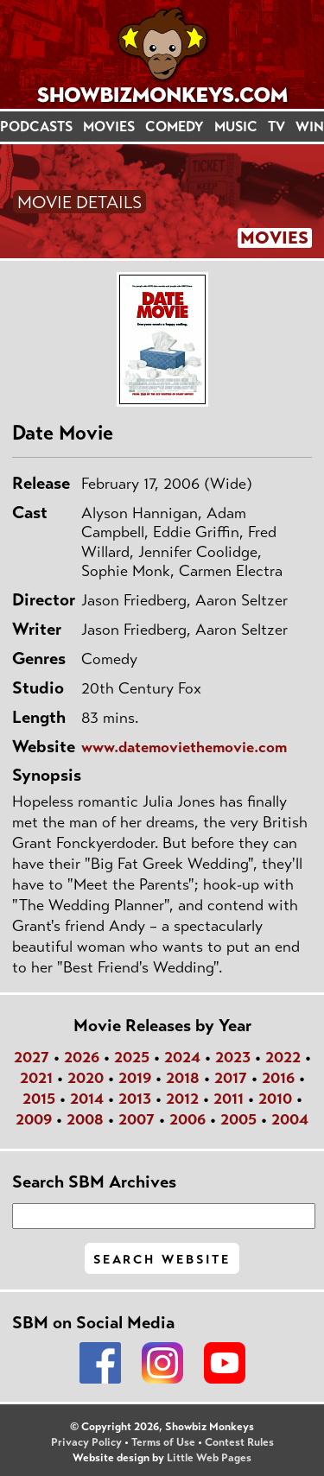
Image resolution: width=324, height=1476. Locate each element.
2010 (275, 1098)
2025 (131, 1057)
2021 (36, 1077)
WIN (309, 126)
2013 (134, 1098)
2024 (182, 1057)
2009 (34, 1119)
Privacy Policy (86, 1442)
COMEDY (174, 126)
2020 (85, 1077)
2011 (228, 1098)
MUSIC (235, 126)
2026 (81, 1057)
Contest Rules (239, 1442)
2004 (289, 1119)
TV (276, 126)
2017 (230, 1077)
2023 (233, 1057)
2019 (134, 1077)
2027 (31, 1057)
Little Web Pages (209, 1458)
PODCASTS (36, 126)
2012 (182, 1098)
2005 (238, 1119)
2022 (283, 1057)
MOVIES (109, 126)
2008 (85, 1119)
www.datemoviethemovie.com (184, 747)
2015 (38, 1098)
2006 (187, 1119)
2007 (136, 1119)
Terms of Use (163, 1442)
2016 (278, 1077)
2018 (183, 1077)
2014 (87, 1098)
